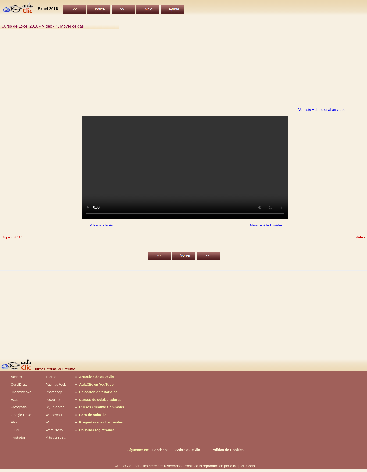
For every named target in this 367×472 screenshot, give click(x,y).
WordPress (54, 430)
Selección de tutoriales (98, 392)
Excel (15, 400)
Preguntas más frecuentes (101, 422)
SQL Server (54, 407)
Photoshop (53, 392)
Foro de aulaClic (93, 415)
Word (49, 422)
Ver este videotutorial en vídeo (322, 110)
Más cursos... (55, 437)
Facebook (160, 450)
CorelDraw (19, 384)
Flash (15, 422)
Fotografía (19, 407)
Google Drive (21, 415)
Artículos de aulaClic (96, 377)
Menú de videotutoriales (266, 225)
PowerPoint (54, 400)
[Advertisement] (141, 71)
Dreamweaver (21, 392)
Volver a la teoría (101, 225)
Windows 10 (54, 415)
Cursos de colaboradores (100, 400)
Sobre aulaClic (187, 450)
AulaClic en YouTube (96, 384)
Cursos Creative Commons (101, 407)
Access (16, 377)
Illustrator (18, 437)
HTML (15, 430)
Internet (51, 377)
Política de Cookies (227, 450)
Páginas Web (55, 384)
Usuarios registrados (96, 430)
